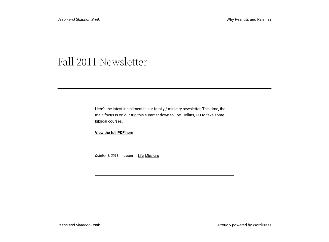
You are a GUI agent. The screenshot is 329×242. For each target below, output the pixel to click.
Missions (152, 156)
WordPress (262, 225)
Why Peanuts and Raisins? (249, 19)
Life (141, 156)
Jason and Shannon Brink (79, 19)
